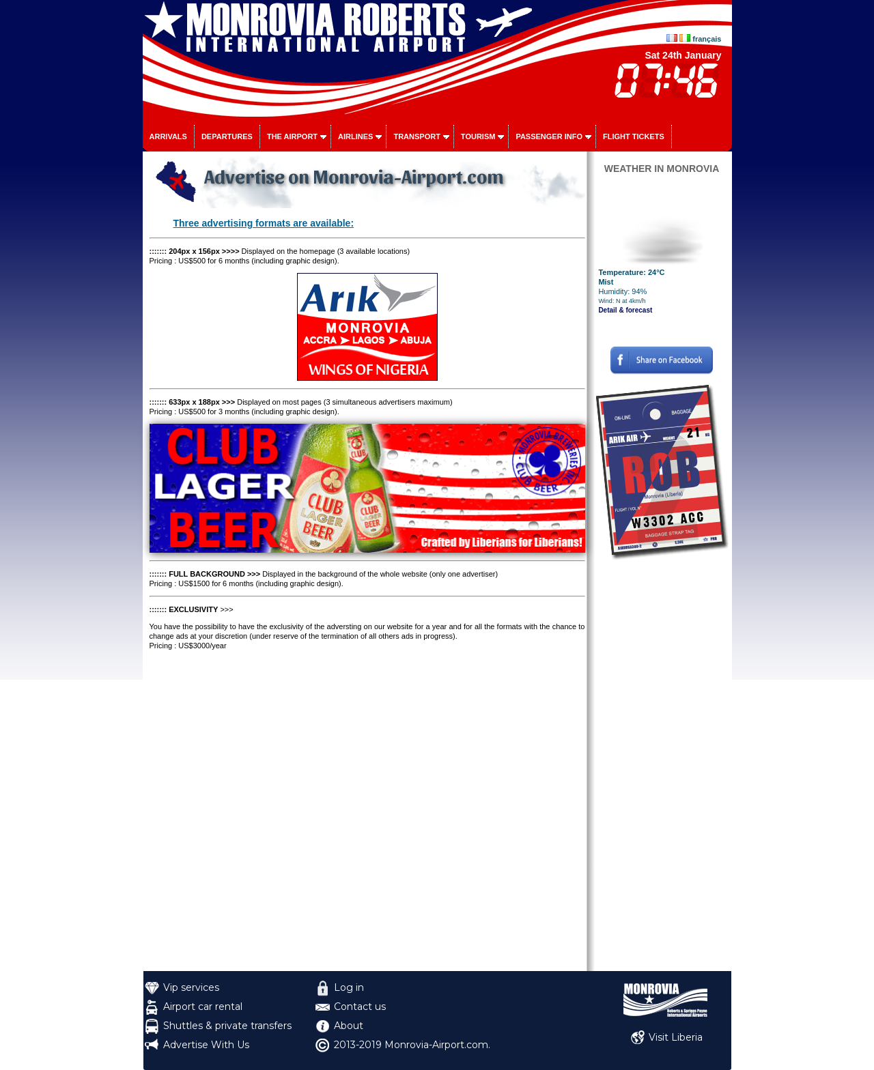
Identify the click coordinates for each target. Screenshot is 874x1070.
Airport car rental (202, 1006)
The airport (292, 136)
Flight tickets (633, 136)
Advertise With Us (206, 1045)
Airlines (355, 136)
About (348, 1026)
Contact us (360, 1006)
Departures (227, 136)
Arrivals (168, 136)
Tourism (478, 136)
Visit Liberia (676, 1037)
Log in (349, 987)
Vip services (191, 987)
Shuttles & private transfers (227, 1026)
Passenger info (549, 136)
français (706, 39)
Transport (416, 136)
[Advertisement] (662, 766)
